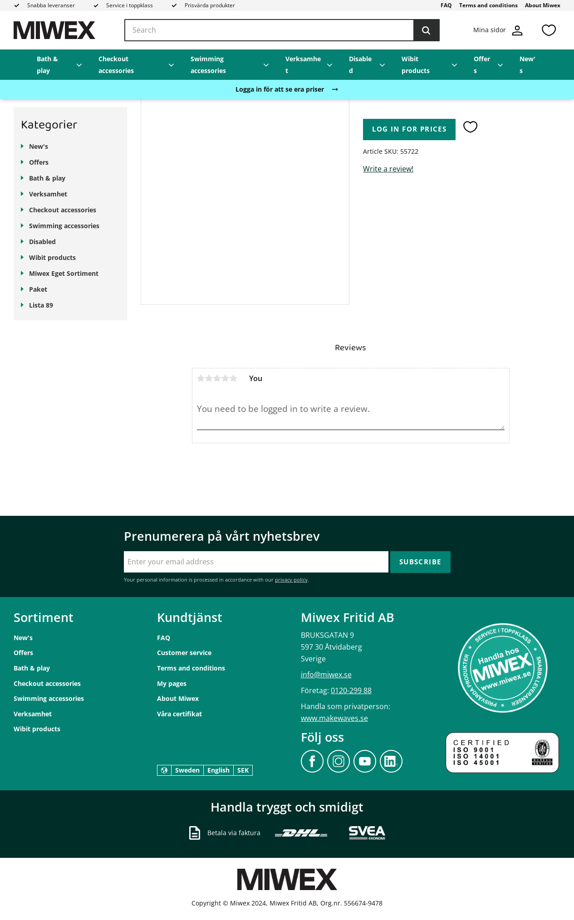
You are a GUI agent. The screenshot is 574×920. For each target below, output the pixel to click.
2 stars (209, 378)
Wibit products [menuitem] (416, 64)
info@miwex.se (326, 675)
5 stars (234, 378)
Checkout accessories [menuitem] (116, 64)
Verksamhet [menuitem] (303, 64)
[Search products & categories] (282, 30)
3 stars (217, 378)
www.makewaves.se (334, 718)
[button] (548, 30)
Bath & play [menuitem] (47, 64)
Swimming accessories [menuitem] (208, 64)
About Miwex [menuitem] (542, 5)
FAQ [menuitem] (446, 5)
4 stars (225, 378)
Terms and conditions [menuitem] (488, 5)
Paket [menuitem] (38, 289)
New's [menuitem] (527, 64)
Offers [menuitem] (482, 64)
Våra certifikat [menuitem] (179, 714)
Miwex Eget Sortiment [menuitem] (63, 273)
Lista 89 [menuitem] (41, 305)
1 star (201, 378)
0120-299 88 (351, 690)
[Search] (426, 30)
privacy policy (291, 579)
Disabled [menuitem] (360, 64)
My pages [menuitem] (171, 683)
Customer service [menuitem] (184, 652)
